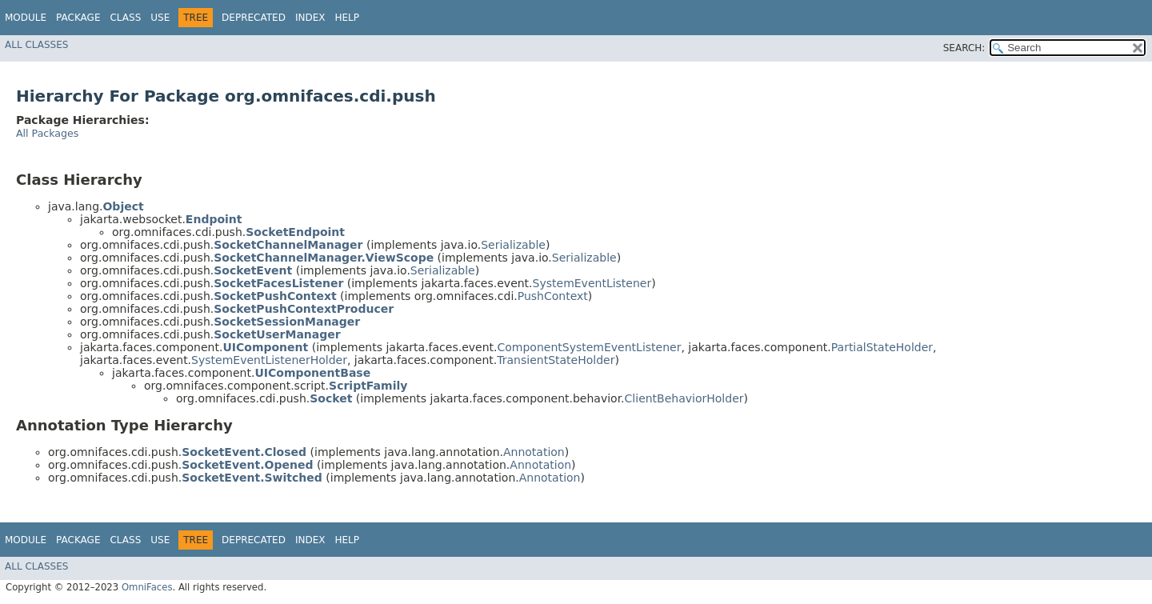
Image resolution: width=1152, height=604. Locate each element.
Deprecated (254, 17)
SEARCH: (964, 48)
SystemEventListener (592, 283)
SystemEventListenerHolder (269, 360)
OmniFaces (147, 587)
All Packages (47, 133)
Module (25, 17)
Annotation (534, 452)
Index (310, 17)
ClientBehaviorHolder (684, 398)
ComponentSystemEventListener (590, 347)
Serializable (513, 244)
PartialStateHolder (882, 347)
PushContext (553, 296)
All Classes (36, 44)
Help (346, 17)
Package (78, 17)
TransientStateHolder (555, 360)
